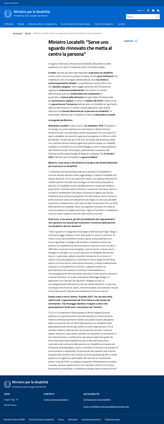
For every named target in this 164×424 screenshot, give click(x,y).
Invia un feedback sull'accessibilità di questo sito (106, 406)
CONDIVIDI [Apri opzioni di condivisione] (131, 41)
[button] (112, 419)
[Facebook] (147, 10)
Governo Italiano (11, 2)
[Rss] (157, 10)
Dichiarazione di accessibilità (97, 399)
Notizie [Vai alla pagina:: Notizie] (28, 33)
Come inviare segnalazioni (56, 399)
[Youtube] (152, 10)
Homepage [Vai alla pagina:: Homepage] (17, 33)
